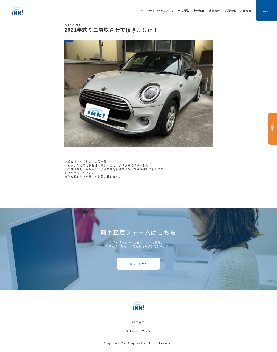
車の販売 (199, 10)
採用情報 (230, 10)
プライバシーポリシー (138, 335)
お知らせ (245, 10)
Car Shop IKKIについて (157, 10)
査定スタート (138, 267)
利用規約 (138, 326)
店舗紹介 (214, 10)
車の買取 (183, 10)
